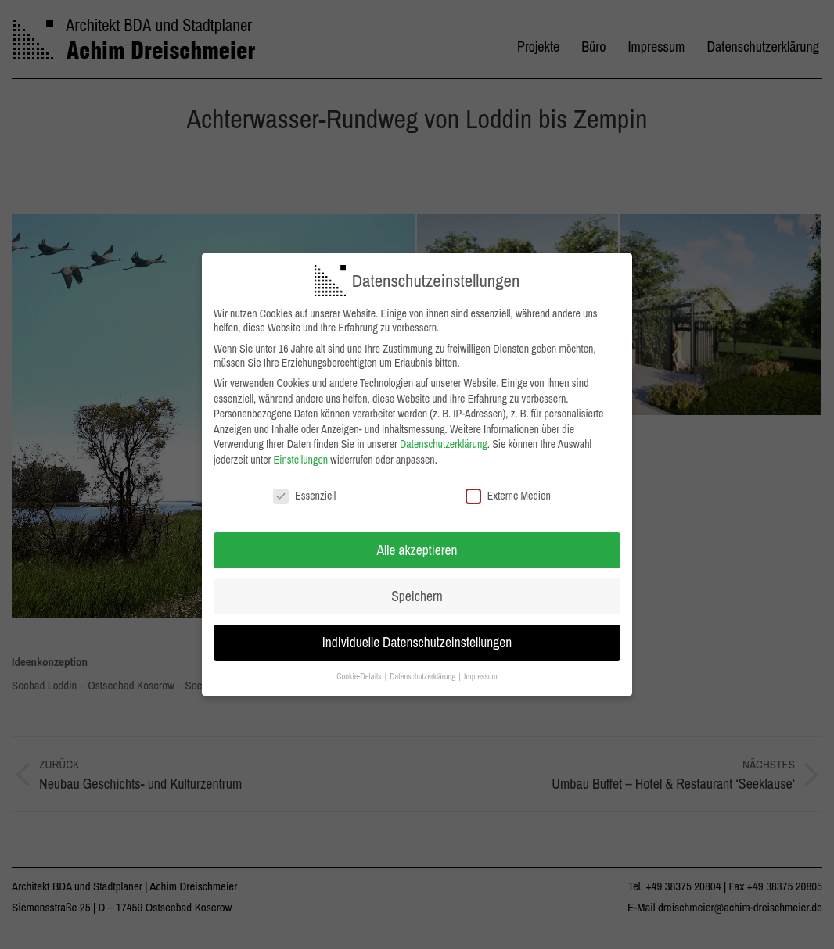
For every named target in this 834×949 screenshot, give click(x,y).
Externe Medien (508, 489)
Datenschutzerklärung (443, 439)
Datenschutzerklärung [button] (423, 670)
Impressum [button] (481, 670)
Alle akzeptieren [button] (417, 544)
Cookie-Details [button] (359, 670)
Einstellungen (301, 453)
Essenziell (304, 489)
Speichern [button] (416, 591)
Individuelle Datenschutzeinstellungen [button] (417, 637)
